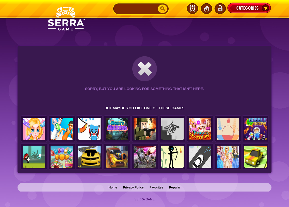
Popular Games (206, 9)
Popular (175, 187)
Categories (249, 8)
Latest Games (192, 9)
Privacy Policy (133, 187)
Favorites (156, 187)
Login (220, 9)
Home (113, 187)
